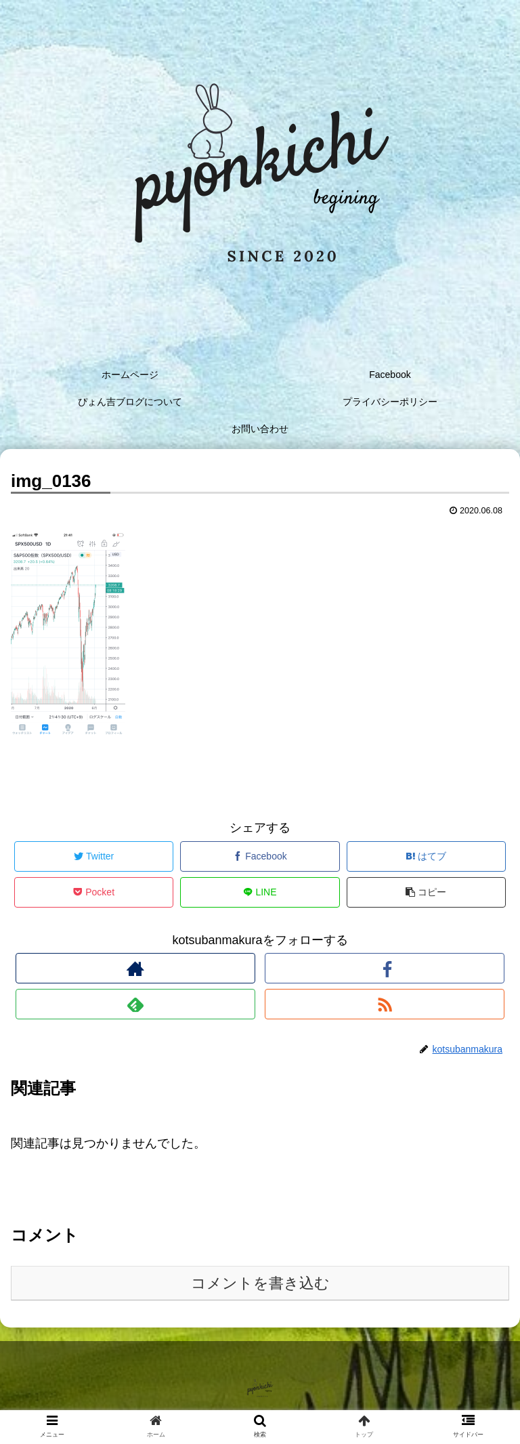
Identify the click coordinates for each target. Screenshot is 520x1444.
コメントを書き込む (260, 1283)
